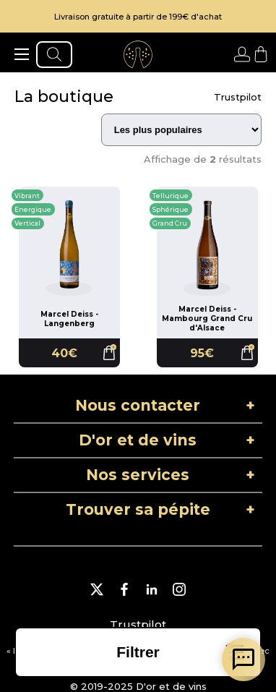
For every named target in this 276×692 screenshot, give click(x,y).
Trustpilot (238, 97)
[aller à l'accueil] (138, 54)
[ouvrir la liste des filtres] (138, 652)
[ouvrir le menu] (21, 54)
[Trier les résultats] (181, 130)
